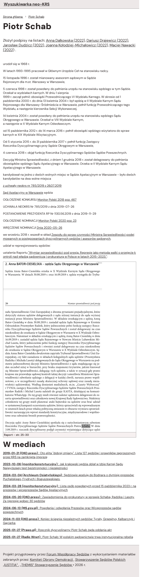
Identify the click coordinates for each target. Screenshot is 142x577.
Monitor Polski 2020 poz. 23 (57, 221)
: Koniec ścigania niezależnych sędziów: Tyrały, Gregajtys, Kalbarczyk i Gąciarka (69, 521)
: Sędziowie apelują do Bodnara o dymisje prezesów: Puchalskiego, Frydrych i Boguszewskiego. (68, 477)
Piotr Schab (36, 17)
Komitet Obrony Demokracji (52, 560)
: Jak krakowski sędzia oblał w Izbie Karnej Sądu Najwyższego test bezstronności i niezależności (63, 466)
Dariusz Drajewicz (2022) (107, 40)
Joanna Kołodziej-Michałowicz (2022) (77, 45)
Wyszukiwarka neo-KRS (27, 4)
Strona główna (13, 17)
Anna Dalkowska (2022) (65, 40)
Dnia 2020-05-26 (49, 228)
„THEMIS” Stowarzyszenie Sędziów (46, 565)
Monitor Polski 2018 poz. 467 (57, 200)
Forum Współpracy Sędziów (68, 554)
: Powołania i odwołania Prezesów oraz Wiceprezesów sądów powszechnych (62, 510)
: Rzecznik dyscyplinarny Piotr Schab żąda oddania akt (57, 530)
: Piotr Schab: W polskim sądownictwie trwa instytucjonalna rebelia (68, 537)
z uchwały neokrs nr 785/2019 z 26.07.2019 (32, 186)
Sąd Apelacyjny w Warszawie (23, 193)
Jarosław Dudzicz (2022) (23, 45)
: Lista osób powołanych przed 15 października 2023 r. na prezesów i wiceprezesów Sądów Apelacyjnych (69, 488)
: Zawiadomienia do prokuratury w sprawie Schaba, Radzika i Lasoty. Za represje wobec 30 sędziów (68, 499)
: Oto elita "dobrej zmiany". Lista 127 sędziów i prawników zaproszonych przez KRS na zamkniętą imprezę (69, 455)
